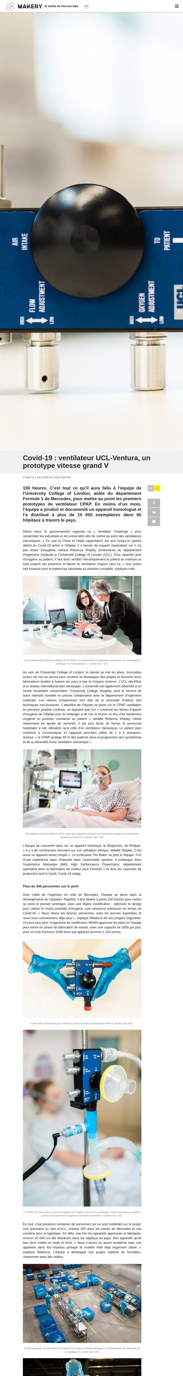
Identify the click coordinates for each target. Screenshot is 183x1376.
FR (157, 1082)
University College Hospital (91, 1285)
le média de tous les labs (61, 6)
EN (150, 1082)
